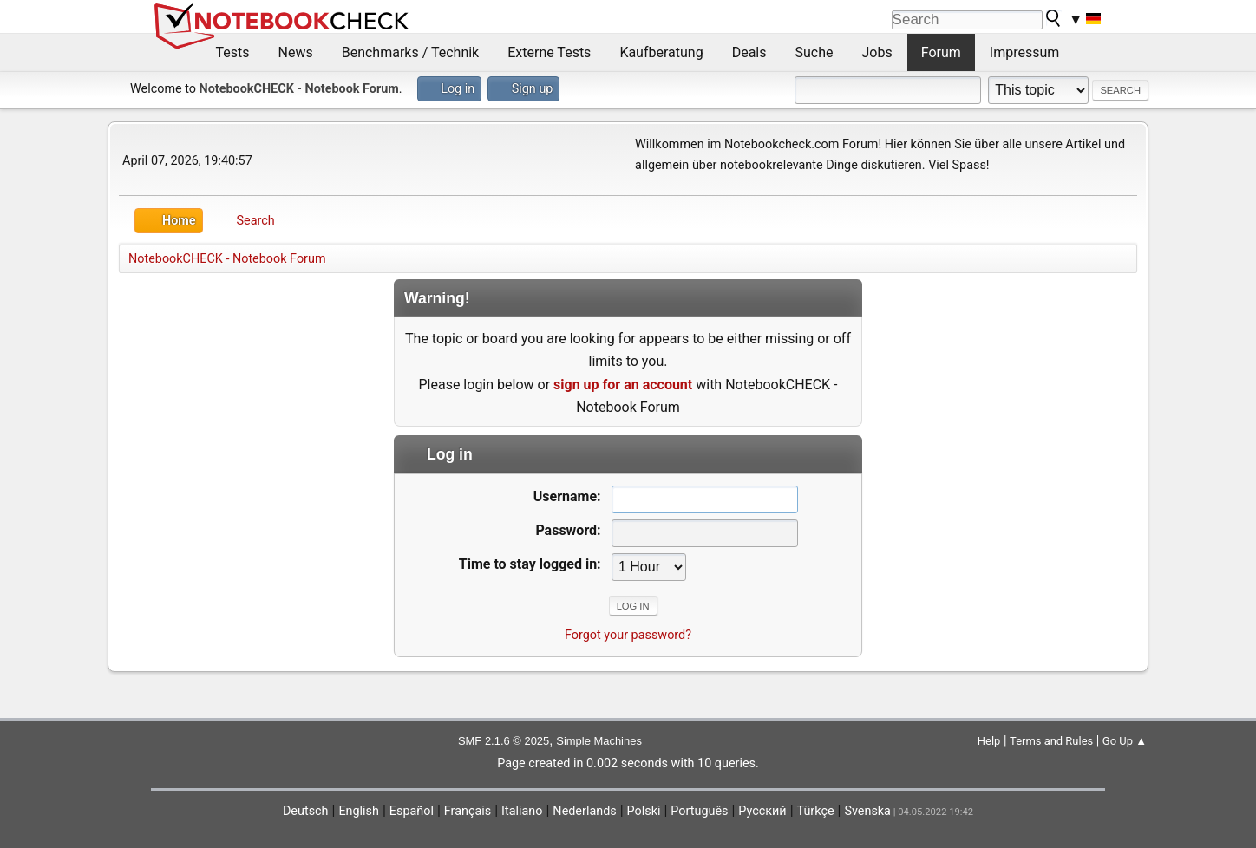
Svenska (867, 811)
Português (699, 811)
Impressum (1025, 52)
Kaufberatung (661, 52)
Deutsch (306, 811)
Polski (644, 811)
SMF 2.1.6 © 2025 (503, 740)
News (295, 52)
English (358, 811)
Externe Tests (549, 52)
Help (989, 740)
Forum (941, 52)
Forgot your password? (628, 635)
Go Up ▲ (1124, 740)
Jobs (877, 52)
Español (411, 811)
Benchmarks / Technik (411, 52)
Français (467, 811)
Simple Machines (599, 740)
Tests (233, 52)
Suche (814, 52)
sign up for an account (622, 384)
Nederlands (584, 811)
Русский (762, 811)
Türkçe (815, 811)
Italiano (521, 811)
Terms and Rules (1051, 740)
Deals (749, 52)
